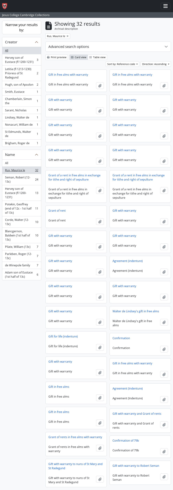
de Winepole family (21, 266)
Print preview (56, 57)
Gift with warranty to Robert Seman (136, 466)
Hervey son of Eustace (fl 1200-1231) (21, 60)
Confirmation (121, 338)
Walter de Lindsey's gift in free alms (136, 311)
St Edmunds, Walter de (21, 134)
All (6, 50)
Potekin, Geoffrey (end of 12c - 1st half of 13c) (21, 208)
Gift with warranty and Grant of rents (137, 414)
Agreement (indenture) (128, 261)
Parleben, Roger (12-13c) (21, 256)
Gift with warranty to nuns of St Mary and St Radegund (75, 466)
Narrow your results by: (21, 27)
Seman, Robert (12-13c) (21, 179)
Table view (97, 57)
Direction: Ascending (154, 64)
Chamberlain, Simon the (21, 101)
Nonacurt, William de (21, 125)
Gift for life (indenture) (63, 336)
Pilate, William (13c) (21, 247)
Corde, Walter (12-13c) (21, 222)
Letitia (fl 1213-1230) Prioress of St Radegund (21, 73)
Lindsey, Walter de (21, 118)
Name (10, 154)
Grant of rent (57, 210)
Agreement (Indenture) (128, 388)
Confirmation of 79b (126, 440)
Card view (78, 57)
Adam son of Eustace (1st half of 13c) (21, 275)
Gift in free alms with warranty (68, 75)
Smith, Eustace (21, 92)
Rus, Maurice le (21, 171)
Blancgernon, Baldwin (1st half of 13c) (21, 235)
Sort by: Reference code (121, 64)
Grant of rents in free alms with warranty (75, 437)
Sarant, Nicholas (21, 111)
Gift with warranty (60, 100)
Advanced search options (68, 46)
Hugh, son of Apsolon (21, 85)
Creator (11, 42)
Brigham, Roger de (21, 144)
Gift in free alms (58, 387)
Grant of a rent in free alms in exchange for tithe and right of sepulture (74, 177)
